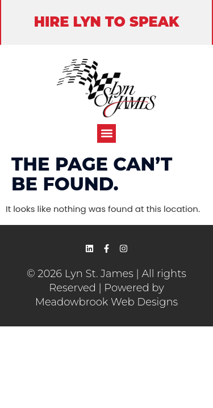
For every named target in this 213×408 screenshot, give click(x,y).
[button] (106, 133)
